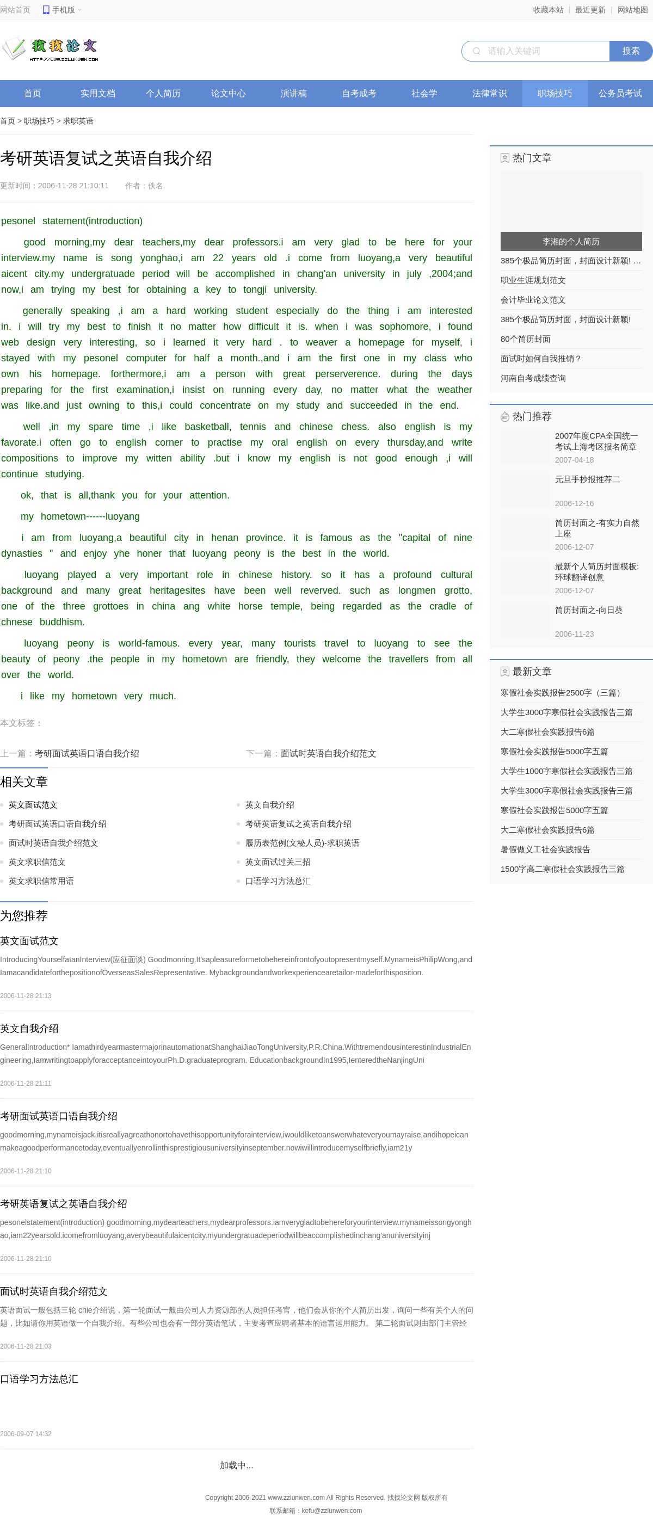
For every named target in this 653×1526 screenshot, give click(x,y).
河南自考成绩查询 (533, 378)
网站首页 (15, 9)
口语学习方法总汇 (278, 880)
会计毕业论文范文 (533, 299)
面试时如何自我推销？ (541, 358)
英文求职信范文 (37, 861)
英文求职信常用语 (41, 880)
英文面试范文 (33, 804)
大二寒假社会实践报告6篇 (548, 731)
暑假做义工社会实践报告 (545, 849)
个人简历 (167, 93)
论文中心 (232, 93)
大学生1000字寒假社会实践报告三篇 (567, 771)
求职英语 (78, 120)
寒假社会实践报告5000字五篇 (554, 751)
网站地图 (633, 9)
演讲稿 (297, 93)
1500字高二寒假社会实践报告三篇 (563, 868)
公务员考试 (624, 93)
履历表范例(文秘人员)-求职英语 (302, 842)
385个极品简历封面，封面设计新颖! (566, 319)
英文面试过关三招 (278, 861)
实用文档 (101, 93)
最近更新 (590, 9)
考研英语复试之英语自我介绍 (298, 823)
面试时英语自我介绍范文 (329, 753)
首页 (32, 93)
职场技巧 (559, 93)
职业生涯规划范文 (533, 280)
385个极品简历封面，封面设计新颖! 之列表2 (571, 260)
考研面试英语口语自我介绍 (87, 753)
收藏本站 (548, 9)
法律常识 (493, 93)
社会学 (428, 93)
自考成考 (363, 93)
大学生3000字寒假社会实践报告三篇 (567, 712)
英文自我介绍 (269, 804)
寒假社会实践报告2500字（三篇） (563, 692)
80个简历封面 (526, 338)
